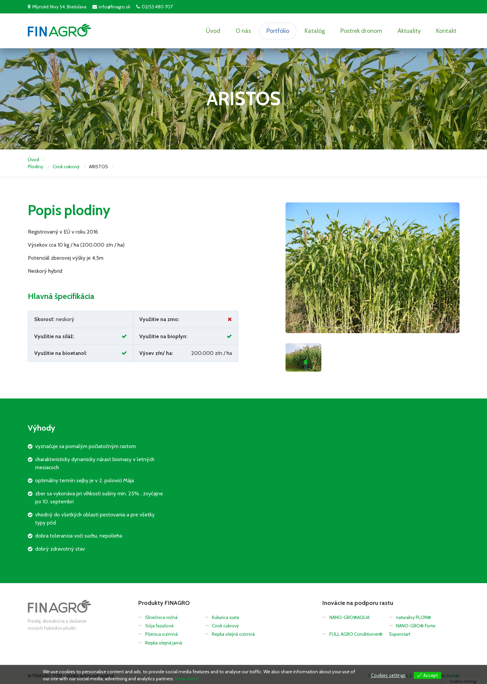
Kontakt (446, 31)
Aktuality (409, 31)
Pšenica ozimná (161, 634)
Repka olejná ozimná (233, 634)
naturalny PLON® (413, 617)
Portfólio (277, 31)
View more (186, 679)
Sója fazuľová (159, 626)
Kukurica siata (225, 617)
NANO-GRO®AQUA (349, 617)
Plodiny (35, 167)
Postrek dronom (361, 31)
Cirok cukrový (66, 167)
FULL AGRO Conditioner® (356, 634)
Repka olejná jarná (163, 643)
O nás (243, 31)
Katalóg (315, 31)
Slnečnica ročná (161, 617)
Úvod (213, 31)
